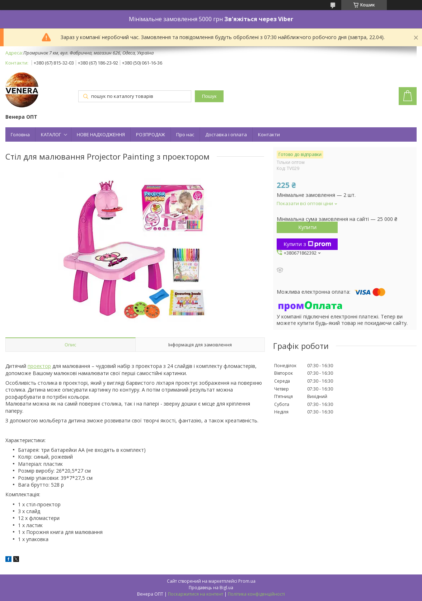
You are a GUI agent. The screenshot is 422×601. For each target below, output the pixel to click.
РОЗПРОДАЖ (150, 134)
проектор (39, 366)
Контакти (269, 134)
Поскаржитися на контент (195, 594)
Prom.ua (246, 581)
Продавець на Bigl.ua (211, 588)
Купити (307, 227)
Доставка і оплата (226, 134)
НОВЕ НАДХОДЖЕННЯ (101, 134)
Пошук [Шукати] (209, 96)
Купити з (307, 243)
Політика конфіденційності (256, 594)
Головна (20, 134)
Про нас (185, 134)
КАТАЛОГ (51, 134)
